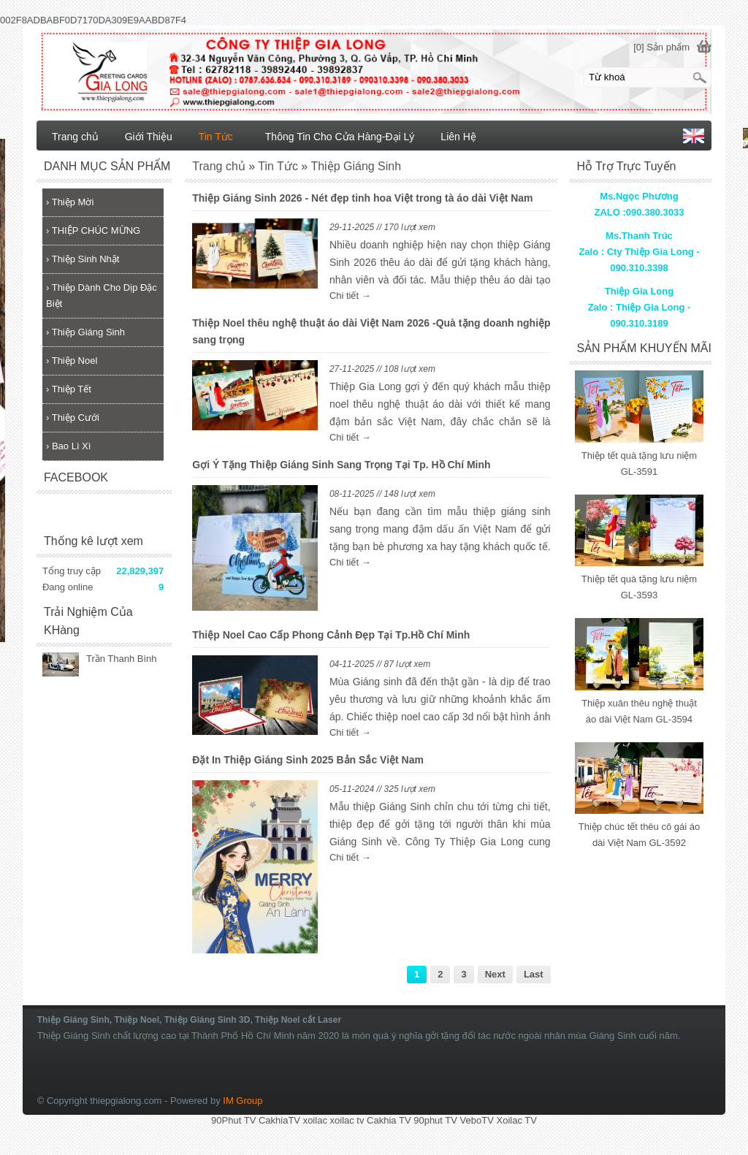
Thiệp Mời (70, 202)
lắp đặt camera (696, 866)
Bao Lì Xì (68, 446)
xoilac (315, 1120)
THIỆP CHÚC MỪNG (93, 230)
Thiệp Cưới (72, 417)
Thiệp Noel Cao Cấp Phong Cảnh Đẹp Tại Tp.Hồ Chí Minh (331, 635)
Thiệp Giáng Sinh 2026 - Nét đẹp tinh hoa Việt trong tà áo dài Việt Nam (362, 198)
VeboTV (477, 1120)
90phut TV (435, 1120)
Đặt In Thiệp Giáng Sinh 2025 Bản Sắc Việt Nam (308, 760)
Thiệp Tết (68, 389)
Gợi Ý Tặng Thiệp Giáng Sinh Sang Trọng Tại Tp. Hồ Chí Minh (341, 464)
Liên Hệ (458, 136)
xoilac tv (347, 1120)
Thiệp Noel (71, 360)
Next (495, 974)
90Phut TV (233, 1120)
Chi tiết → (350, 295)
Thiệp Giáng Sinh (85, 332)
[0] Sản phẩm (661, 47)
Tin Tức (216, 136)
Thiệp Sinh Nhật (82, 259)
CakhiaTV (279, 1120)
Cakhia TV (389, 1120)
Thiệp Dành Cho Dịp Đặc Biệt (101, 295)
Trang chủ (75, 136)
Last (533, 974)
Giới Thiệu (148, 136)
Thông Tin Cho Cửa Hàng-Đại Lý (340, 136)
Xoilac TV (516, 1120)
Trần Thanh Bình (121, 658)
